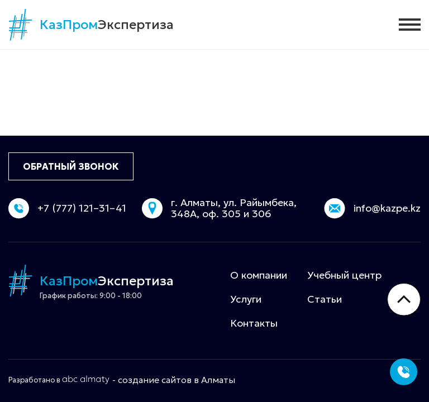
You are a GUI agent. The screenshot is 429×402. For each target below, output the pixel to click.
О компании (258, 275)
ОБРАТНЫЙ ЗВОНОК (71, 166)
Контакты (254, 323)
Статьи (324, 299)
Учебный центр (344, 275)
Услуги (245, 299)
